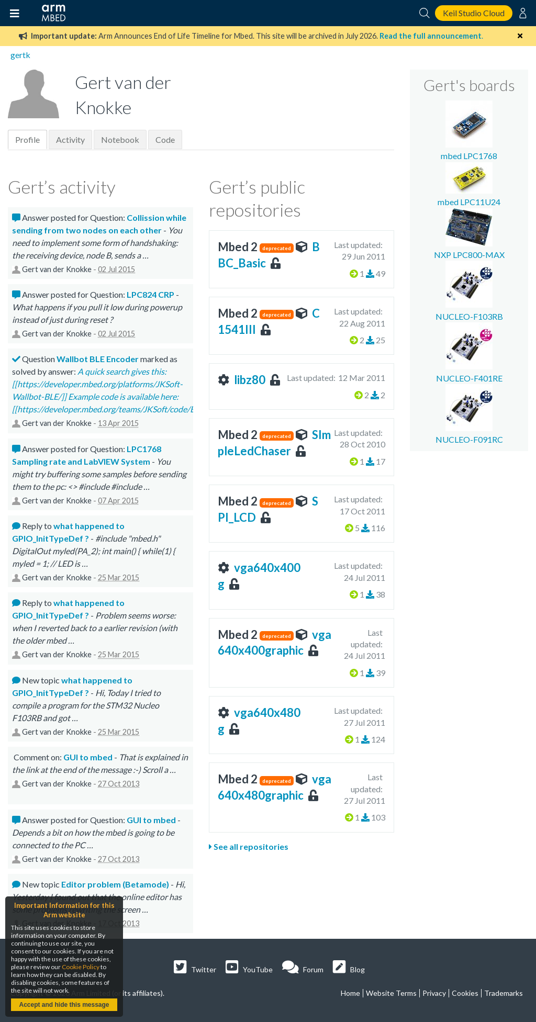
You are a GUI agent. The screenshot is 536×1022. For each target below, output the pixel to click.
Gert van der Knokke (57, 269)
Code (165, 139)
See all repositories (248, 846)
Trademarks (503, 993)
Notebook (120, 139)
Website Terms (391, 993)
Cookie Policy (80, 967)
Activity (70, 139)
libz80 (249, 380)
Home (350, 993)
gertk (20, 55)
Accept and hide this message (64, 1004)
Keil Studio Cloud (474, 13)
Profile (27, 139)
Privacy (434, 993)
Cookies (465, 993)
